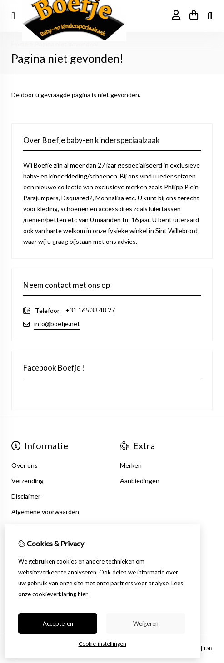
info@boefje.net (57, 323)
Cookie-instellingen (102, 643)
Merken (131, 465)
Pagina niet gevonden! (67, 44)
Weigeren (146, 623)
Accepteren (58, 623)
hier (83, 594)
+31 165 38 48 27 (90, 310)
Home (19, 44)
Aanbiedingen (139, 481)
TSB (208, 648)
